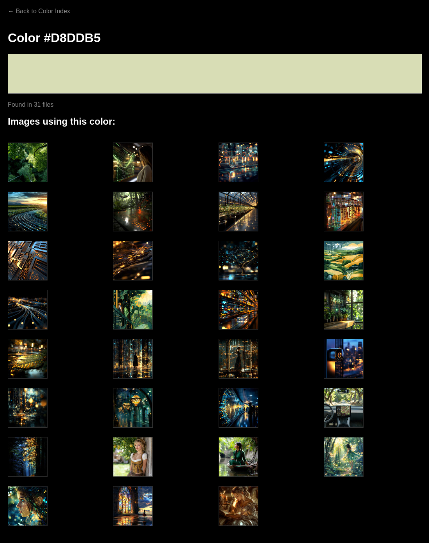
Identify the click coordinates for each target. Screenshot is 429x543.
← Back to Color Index (39, 11)
